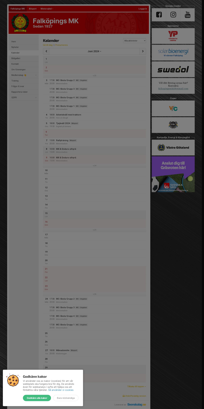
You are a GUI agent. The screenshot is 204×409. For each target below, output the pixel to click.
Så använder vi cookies (60, 389)
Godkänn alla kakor (37, 398)
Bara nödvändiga (66, 398)
